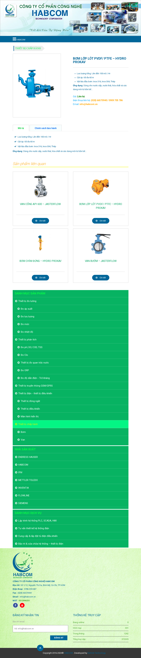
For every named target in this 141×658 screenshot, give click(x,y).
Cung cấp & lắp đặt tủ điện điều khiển (38, 536)
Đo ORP (25, 370)
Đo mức (25, 324)
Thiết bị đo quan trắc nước (35, 362)
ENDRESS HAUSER (28, 457)
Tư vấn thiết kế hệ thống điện (33, 528)
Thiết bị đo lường (27, 301)
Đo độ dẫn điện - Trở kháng (35, 378)
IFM (20, 472)
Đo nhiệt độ (27, 331)
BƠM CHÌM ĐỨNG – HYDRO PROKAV (40, 260)
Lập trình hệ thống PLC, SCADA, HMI (37, 520)
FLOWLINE (23, 495)
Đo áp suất (26, 308)
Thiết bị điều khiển (30, 408)
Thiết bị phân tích (27, 339)
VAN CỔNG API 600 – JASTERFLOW (40, 204)
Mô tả (21, 128)
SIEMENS (23, 503)
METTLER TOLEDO (28, 480)
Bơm (23, 432)
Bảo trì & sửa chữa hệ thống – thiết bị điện (40, 543)
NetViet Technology (97, 653)
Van (23, 439)
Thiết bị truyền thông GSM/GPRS (35, 385)
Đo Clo (24, 355)
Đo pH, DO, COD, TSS (31, 347)
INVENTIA (23, 487)
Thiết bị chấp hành (28, 48)
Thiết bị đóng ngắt (30, 401)
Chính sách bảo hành (46, 128)
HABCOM (23, 464)
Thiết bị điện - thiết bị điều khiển (35, 393)
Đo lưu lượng (27, 316)
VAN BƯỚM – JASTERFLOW (101, 260)
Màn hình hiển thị (30, 416)
